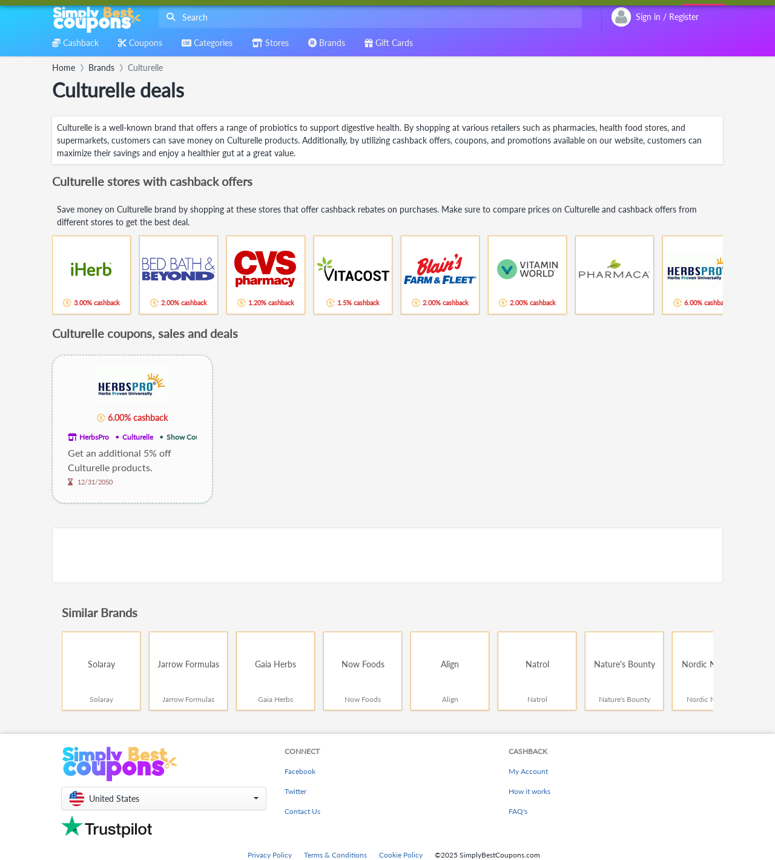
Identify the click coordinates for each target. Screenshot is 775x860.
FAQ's (518, 811)
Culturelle (137, 437)
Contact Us (302, 811)
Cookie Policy (401, 854)
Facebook (300, 771)
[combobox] (368, 17)
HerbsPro (94, 437)
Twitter (295, 791)
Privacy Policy (270, 854)
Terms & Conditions (335, 854)
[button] (163, 798)
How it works (529, 791)
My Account (528, 771)
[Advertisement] (387, 555)
